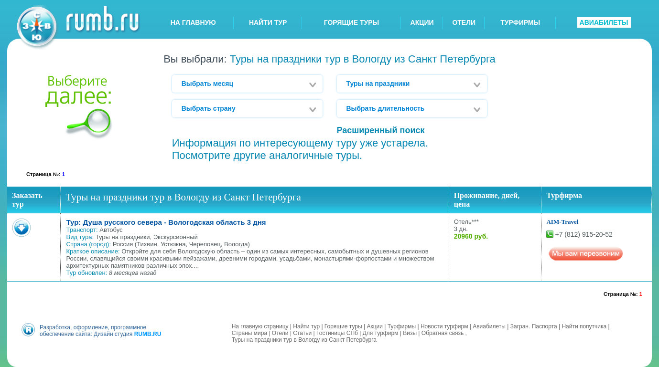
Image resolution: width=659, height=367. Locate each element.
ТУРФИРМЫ (520, 22)
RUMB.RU (148, 334)
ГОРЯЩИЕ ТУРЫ (351, 22)
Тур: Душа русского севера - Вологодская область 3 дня (166, 222)
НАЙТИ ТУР (268, 22)
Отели (280, 333)
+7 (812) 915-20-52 (583, 234)
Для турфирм (381, 333)
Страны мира (249, 333)
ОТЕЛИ (463, 22)
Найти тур (306, 326)
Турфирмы (402, 326)
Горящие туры (343, 326)
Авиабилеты (489, 326)
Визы (410, 333)
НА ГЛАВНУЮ (193, 22)
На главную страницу (260, 326)
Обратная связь (442, 333)
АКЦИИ (422, 22)
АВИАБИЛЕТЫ (604, 22)
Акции (375, 326)
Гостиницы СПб (337, 333)
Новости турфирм (444, 326)
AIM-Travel (562, 221)
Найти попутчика (584, 326)
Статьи (302, 333)
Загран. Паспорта (533, 326)
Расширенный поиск (381, 130)
